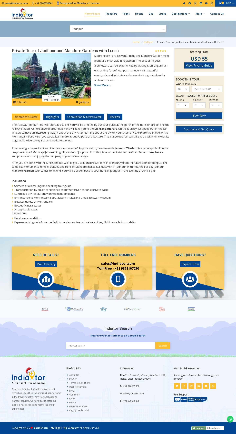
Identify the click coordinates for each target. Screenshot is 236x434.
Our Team (74, 395)
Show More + (102, 85)
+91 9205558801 (132, 386)
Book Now (199, 115)
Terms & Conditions (79, 383)
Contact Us (217, 13)
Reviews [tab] (115, 117)
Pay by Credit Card (79, 410)
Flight (126, 13)
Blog (71, 391)
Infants (213, 100)
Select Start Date (186, 83)
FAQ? (72, 398)
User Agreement (78, 387)
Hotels (139, 13)
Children (197, 100)
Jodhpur (148, 42)
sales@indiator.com (133, 393)
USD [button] (228, 3)
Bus (151, 13)
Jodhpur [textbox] (78, 29)
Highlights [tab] (52, 117)
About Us (74, 375)
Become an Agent (78, 406)
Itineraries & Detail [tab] (26, 117)
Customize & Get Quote (199, 129)
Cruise (162, 13)
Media (72, 402)
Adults (180, 100)
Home (136, 42)
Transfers (111, 13)
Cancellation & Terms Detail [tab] (84, 117)
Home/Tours (92, 13)
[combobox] (118, 28)
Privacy (73, 379)
